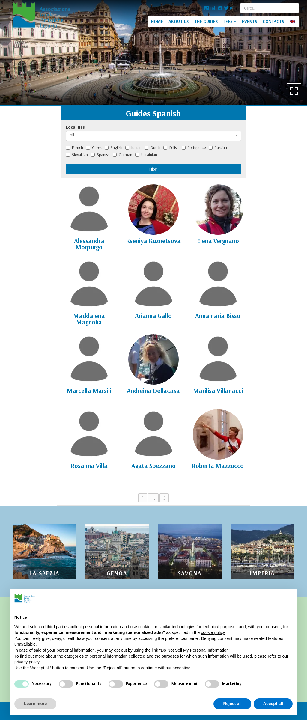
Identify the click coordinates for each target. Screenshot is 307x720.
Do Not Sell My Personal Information (194, 650)
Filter (153, 169)
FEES (228, 21)
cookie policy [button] (213, 632)
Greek (94, 147)
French (74, 147)
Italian (133, 147)
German (122, 155)
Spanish (100, 155)
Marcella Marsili (89, 390)
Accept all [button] (273, 703)
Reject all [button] (232, 703)
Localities (75, 127)
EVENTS (249, 21)
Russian (218, 147)
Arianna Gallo (153, 316)
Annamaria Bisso (217, 316)
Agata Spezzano (153, 465)
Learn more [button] (35, 703)
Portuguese (194, 147)
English (113, 147)
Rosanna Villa (89, 465)
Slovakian (77, 155)
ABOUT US (178, 21)
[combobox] (153, 136)
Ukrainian (146, 155)
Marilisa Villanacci (218, 390)
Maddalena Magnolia (89, 319)
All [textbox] (72, 135)
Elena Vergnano (218, 241)
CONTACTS (273, 21)
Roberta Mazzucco (218, 465)
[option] (153, 52)
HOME (157, 21)
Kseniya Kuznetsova (153, 241)
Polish (171, 147)
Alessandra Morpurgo (89, 244)
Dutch (152, 147)
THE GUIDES (206, 21)
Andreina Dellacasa (153, 390)
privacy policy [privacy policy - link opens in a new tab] (26, 661)
